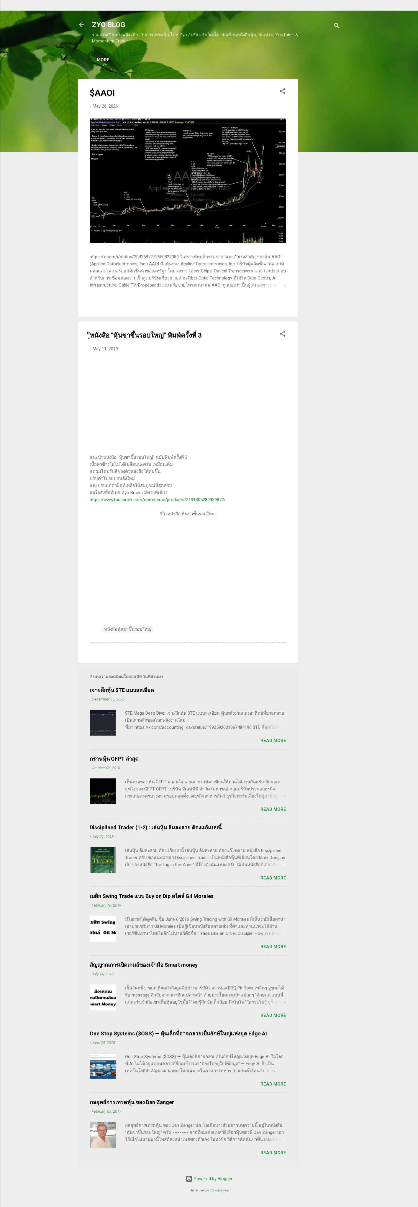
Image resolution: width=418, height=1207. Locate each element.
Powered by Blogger (209, 1180)
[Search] (336, 27)
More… (307, 60)
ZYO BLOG (108, 25)
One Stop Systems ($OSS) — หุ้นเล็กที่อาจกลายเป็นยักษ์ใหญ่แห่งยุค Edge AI (178, 1035)
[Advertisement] (321, 168)
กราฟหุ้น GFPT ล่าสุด (114, 760)
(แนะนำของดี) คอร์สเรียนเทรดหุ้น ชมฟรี (141, 60)
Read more (273, 741)
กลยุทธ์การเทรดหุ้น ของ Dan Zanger (132, 1103)
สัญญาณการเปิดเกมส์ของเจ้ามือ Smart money (144, 966)
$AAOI (102, 94)
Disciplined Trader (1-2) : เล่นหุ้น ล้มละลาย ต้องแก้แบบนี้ (156, 829)
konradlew (222, 1191)
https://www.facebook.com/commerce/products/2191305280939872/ (158, 501)
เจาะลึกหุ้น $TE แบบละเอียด (122, 691)
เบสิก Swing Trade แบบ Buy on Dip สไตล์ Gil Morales (152, 897)
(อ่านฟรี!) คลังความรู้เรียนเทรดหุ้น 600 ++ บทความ (239, 60)
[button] (282, 93)
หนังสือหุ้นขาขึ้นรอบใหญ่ (127, 630)
